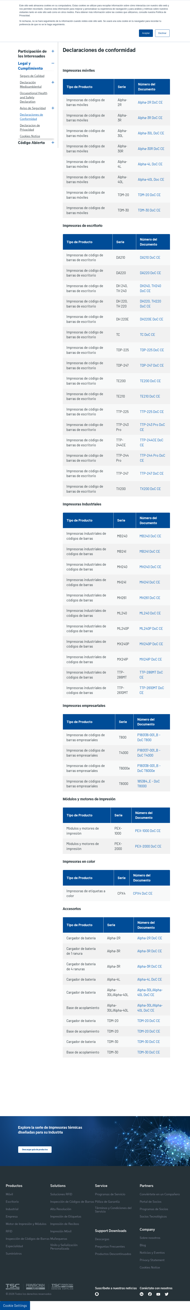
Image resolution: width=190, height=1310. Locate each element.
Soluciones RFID (61, 1194)
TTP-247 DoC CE (152, 473)
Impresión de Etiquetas (65, 1216)
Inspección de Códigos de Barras (28, 1238)
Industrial (12, 1209)
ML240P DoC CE (151, 628)
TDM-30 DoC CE (149, 210)
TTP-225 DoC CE (152, 412)
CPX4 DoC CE (143, 893)
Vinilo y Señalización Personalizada (64, 1246)
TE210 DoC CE (150, 396)
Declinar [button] (162, 33)
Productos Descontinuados (113, 1253)
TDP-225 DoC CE (152, 350)
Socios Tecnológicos (153, 1216)
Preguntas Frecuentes (110, 1246)
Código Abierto (31, 143)
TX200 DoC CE (150, 489)
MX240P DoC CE (151, 644)
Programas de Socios (154, 1209)
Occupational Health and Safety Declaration (33, 97)
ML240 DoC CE (150, 613)
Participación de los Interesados (32, 54)
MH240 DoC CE (150, 567)
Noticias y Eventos (152, 1252)
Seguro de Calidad (32, 76)
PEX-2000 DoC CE (148, 846)
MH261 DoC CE (150, 598)
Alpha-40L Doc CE (151, 179)
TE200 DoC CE (150, 381)
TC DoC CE (147, 335)
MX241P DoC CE (151, 659)
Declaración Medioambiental (31, 84)
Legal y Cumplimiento (30, 66)
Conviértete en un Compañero (160, 1194)
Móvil (9, 1194)
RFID (9, 1231)
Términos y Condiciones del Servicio (113, 1209)
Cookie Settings (15, 1305)
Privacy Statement (152, 1259)
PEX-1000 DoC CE (148, 831)
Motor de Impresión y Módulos (26, 1223)
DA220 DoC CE (150, 273)
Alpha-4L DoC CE (150, 164)
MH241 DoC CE (150, 582)
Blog (143, 1245)
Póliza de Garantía (107, 1201)
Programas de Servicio (110, 1194)
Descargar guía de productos (34, 1149)
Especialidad (14, 1246)
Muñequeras (58, 1238)
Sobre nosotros (150, 1237)
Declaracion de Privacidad (30, 127)
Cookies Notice (30, 136)
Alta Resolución (60, 1209)
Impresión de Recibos (64, 1223)
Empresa (12, 1216)
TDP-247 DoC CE (152, 365)
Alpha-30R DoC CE (151, 149)
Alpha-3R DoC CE (150, 118)
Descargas (102, 1239)
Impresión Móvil (60, 1231)
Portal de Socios (150, 1201)
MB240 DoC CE (150, 536)
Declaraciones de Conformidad (31, 116)
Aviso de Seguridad (33, 108)
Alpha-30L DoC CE (151, 133)
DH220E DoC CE (151, 319)
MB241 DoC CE (150, 551)
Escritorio (12, 1201)
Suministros (14, 1253)
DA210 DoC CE (150, 257)
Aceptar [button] (146, 33)
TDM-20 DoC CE (149, 195)
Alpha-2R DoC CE (150, 102)
